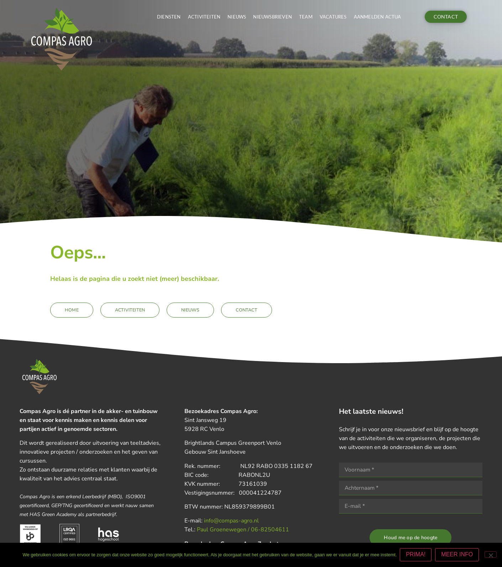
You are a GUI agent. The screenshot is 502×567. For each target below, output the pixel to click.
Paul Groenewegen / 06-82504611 (243, 530)
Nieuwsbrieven (272, 17)
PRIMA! (416, 555)
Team (306, 17)
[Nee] (491, 555)
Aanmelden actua (377, 17)
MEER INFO (458, 555)
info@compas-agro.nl (231, 521)
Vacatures (333, 17)
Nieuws (237, 17)
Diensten (169, 17)
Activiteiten (204, 17)
